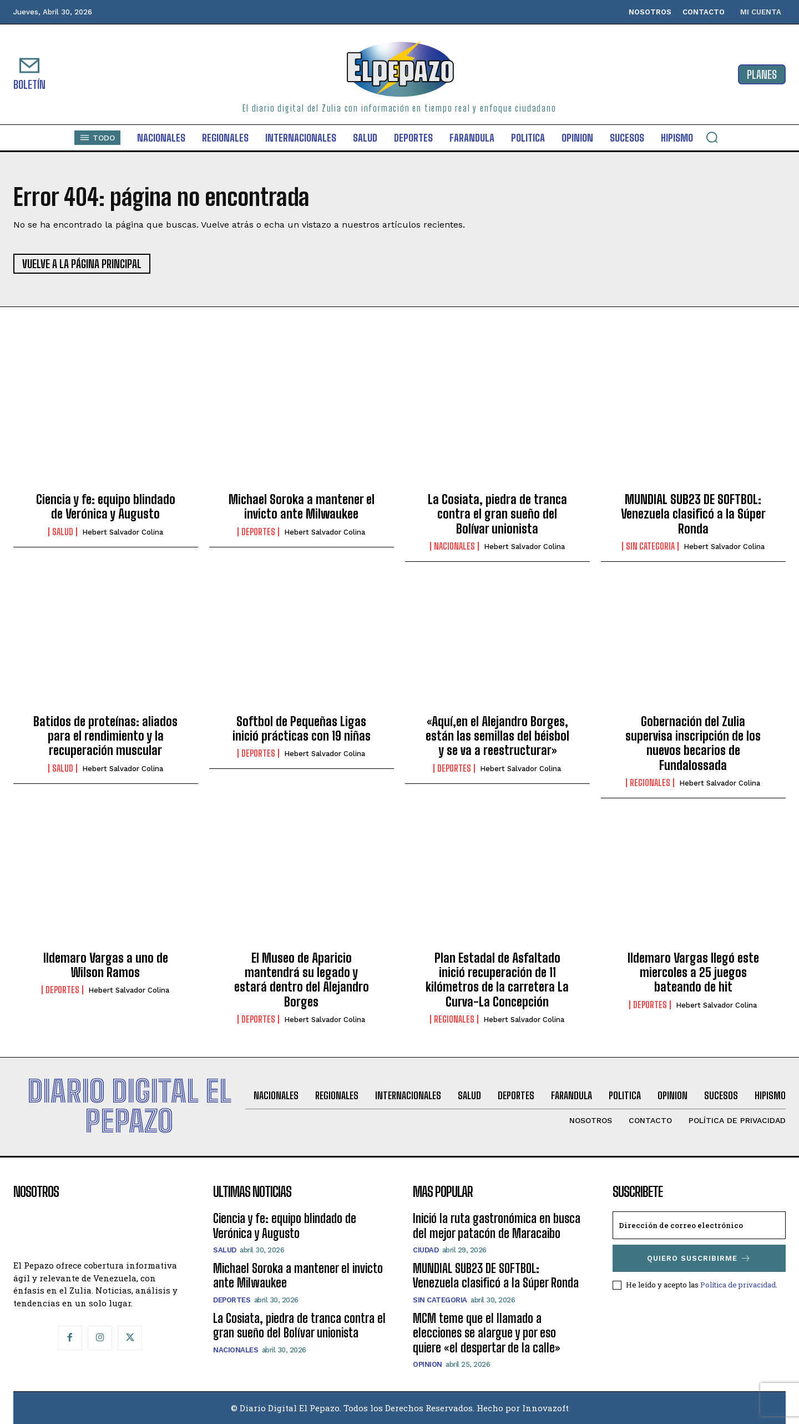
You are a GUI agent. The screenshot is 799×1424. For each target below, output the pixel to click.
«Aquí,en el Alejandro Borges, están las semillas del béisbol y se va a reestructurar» (497, 736)
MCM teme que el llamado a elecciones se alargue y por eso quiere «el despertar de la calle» (486, 1333)
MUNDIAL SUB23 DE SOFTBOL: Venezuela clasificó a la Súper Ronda (693, 514)
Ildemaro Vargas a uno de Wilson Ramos (105, 965)
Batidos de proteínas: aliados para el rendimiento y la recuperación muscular (105, 736)
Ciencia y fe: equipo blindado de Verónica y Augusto (105, 506)
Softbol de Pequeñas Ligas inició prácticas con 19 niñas (301, 728)
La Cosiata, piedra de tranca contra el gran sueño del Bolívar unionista (497, 514)
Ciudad (425, 1250)
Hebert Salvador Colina (122, 532)
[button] (712, 137)
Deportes (258, 531)
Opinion (427, 1364)
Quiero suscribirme (699, 1258)
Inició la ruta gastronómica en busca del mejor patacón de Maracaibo (496, 1225)
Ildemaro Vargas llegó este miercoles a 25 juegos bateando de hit (693, 972)
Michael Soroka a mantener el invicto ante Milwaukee (302, 506)
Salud (62, 531)
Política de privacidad (738, 1285)
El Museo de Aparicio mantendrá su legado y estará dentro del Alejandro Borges (301, 979)
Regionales (650, 782)
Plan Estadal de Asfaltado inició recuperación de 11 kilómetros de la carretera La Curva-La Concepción (497, 979)
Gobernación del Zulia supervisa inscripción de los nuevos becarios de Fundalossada (693, 743)
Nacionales (454, 546)
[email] (699, 1225)
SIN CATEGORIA (650, 546)
